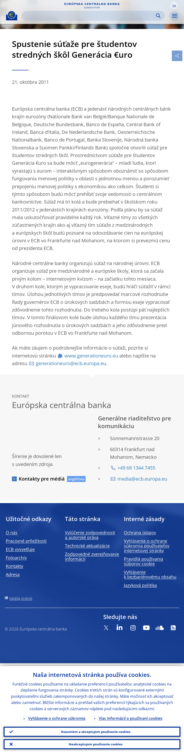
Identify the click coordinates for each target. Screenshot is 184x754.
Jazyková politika (140, 585)
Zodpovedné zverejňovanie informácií (92, 556)
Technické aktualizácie (87, 546)
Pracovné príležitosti (26, 541)
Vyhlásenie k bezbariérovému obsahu (150, 574)
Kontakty (14, 566)
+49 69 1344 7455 (136, 468)
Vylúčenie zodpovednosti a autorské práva (90, 535)
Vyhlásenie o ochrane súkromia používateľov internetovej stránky (146, 545)
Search (158, 15)
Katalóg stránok (20, 598)
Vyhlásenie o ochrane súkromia (56, 715)
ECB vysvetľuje (20, 549)
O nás (11, 532)
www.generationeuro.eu (91, 355)
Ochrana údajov (140, 532)
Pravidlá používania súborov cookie (143, 561)
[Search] (89, 15)
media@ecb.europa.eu (142, 479)
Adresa (13, 574)
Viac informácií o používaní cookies (130, 715)
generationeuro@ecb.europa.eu (71, 363)
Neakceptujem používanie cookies (95, 743)
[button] (174, 5)
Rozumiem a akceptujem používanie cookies (95, 729)
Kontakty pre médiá (42, 479)
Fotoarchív (16, 558)
